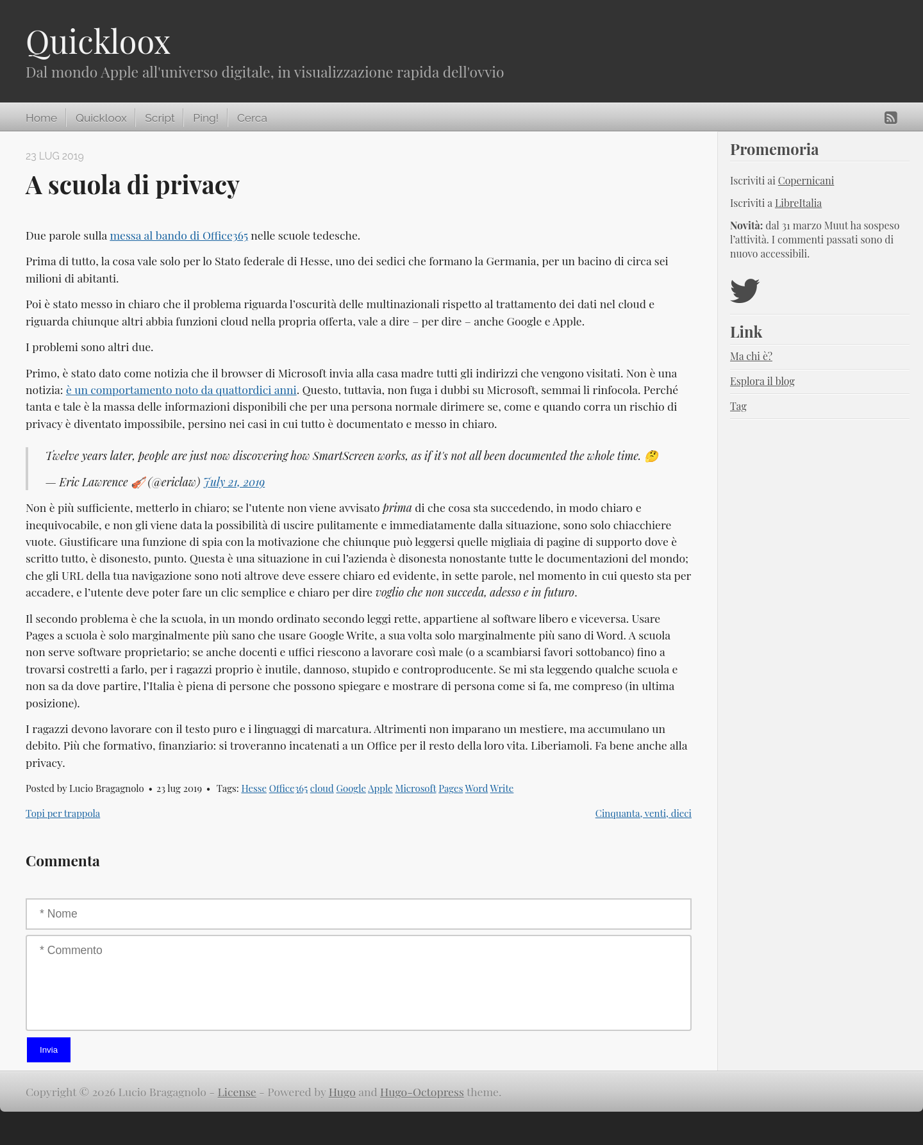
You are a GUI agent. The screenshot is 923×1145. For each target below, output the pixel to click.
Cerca (252, 117)
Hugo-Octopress (422, 1091)
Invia (49, 1050)
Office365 (288, 788)
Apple (380, 788)
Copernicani (806, 180)
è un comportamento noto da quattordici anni (181, 389)
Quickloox (98, 40)
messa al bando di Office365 (179, 234)
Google (351, 788)
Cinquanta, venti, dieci (643, 813)
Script (159, 117)
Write (502, 788)
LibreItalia (798, 203)
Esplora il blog (762, 381)
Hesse (254, 788)
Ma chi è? (751, 356)
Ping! (206, 117)
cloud (322, 788)
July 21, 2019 (234, 481)
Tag (738, 406)
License (237, 1091)
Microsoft (415, 788)
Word (476, 788)
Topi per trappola (63, 813)
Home (41, 117)
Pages (450, 788)
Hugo (342, 1091)
